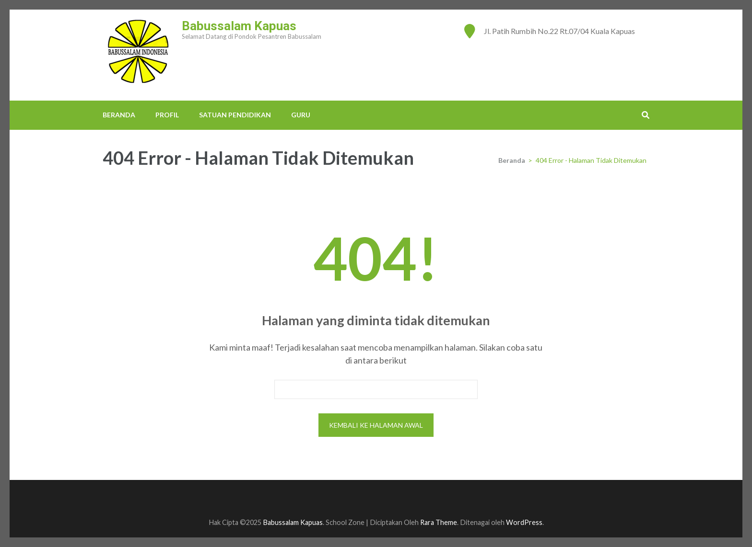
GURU (300, 115)
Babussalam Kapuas (239, 26)
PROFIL (167, 115)
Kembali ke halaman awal (376, 425)
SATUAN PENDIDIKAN (235, 115)
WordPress (524, 522)
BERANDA (119, 115)
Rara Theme (438, 522)
